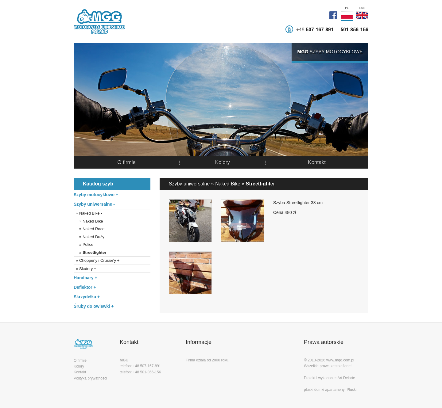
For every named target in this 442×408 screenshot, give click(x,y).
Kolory (222, 162)
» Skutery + (85, 268)
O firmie (126, 162)
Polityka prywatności (90, 378)
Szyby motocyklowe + (96, 194)
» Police (83, 244)
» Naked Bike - (88, 213)
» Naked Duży (89, 237)
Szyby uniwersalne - (94, 204)
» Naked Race (89, 229)
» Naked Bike (88, 221)
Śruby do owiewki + (94, 306)
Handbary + (85, 277)
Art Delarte (346, 378)
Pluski (351, 389)
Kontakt (317, 162)
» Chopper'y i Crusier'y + (96, 260)
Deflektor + (85, 287)
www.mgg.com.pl (340, 360)
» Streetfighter (90, 252)
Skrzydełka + (87, 296)
